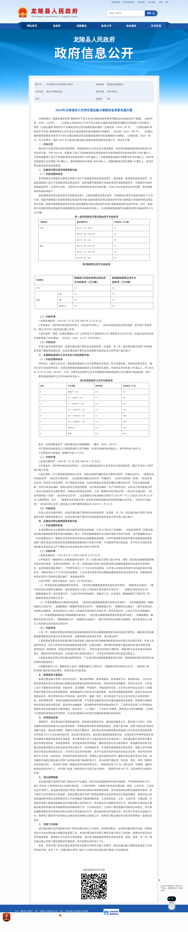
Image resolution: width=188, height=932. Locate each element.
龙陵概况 (81, 25)
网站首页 (32, 25)
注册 (160, 2)
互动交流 (156, 25)
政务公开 (106, 25)
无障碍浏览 (114, 2)
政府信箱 (140, 2)
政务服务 (131, 25)
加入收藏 (150, 2)
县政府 (56, 25)
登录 (166, 2)
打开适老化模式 (127, 2)
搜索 (151, 13)
